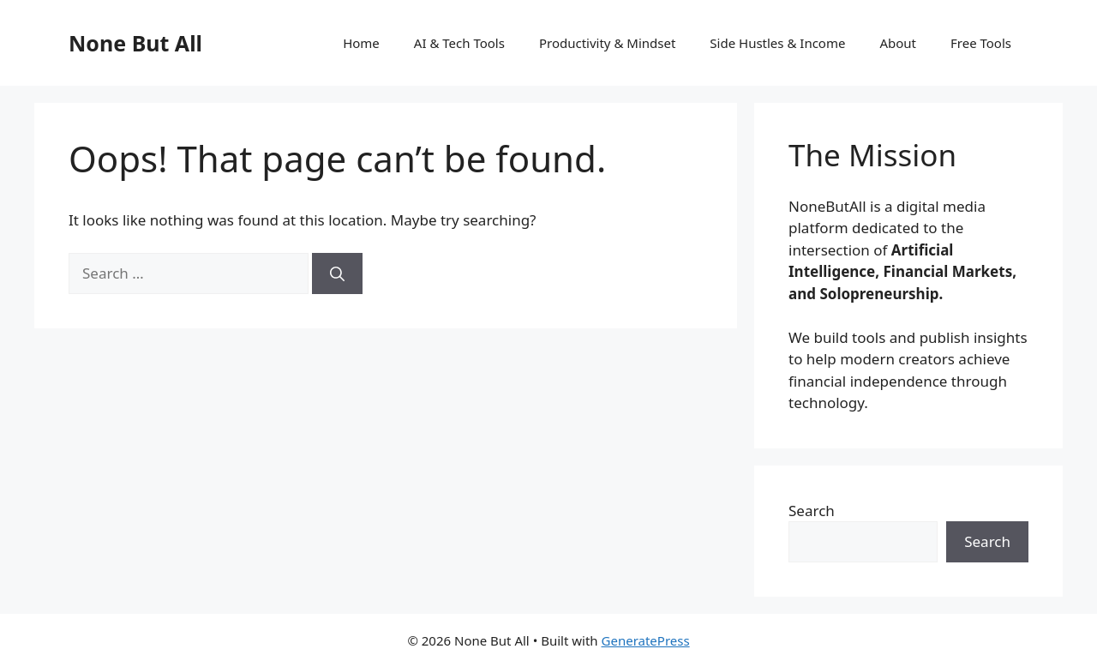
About (897, 42)
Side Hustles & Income (777, 42)
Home (361, 42)
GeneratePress (646, 640)
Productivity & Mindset (607, 42)
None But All (135, 42)
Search (811, 510)
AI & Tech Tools (459, 42)
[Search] (337, 273)
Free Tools (980, 42)
